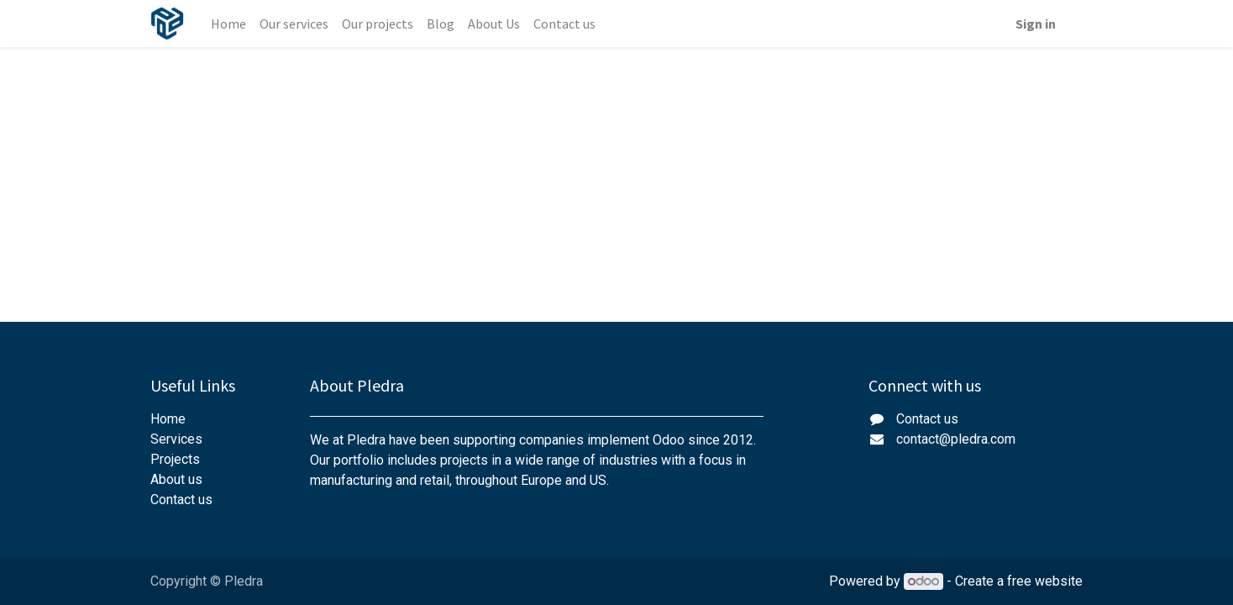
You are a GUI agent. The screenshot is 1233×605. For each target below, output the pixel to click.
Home (168, 419)
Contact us (181, 500)
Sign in (1035, 23)
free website (1045, 581)
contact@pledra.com (955, 439)
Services (176, 439)
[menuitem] (228, 23)
